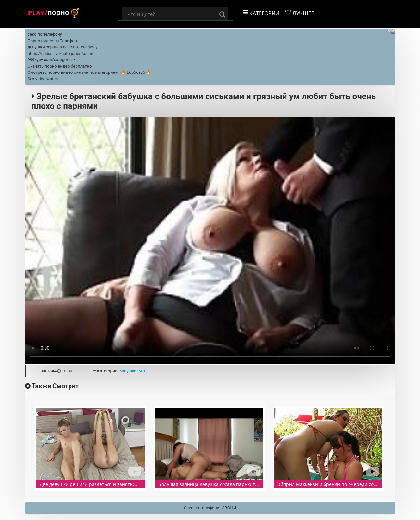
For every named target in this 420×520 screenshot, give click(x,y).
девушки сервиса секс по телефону (63, 47)
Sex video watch (43, 78)
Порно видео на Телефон (52, 40)
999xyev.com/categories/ (52, 59)
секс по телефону (45, 34)
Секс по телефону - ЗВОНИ (210, 507)
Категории (261, 13)
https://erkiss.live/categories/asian (60, 53)
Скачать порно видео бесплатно (60, 66)
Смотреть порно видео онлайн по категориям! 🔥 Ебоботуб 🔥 (89, 72)
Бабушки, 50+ (132, 371)
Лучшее (299, 13)
